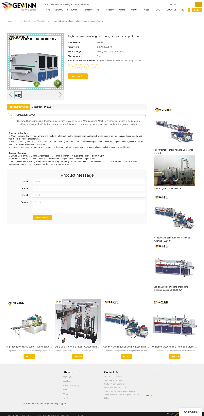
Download (171, 10)
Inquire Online (78, 76)
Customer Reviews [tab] (41, 107)
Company (58, 10)
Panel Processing (91, 10)
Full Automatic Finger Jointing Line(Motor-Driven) (172, 150)
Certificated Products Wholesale (32, 21)
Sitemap (148, 397)
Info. (182, 10)
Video (146, 10)
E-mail (24, 195)
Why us (134, 10)
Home (47, 10)
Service (159, 10)
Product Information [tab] (19, 107)
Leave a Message (42, 218)
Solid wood (72, 10)
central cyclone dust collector (165, 189)
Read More (29, 358)
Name (24, 181)
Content (23, 202)
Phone (25, 188)
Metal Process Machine (116, 10)
